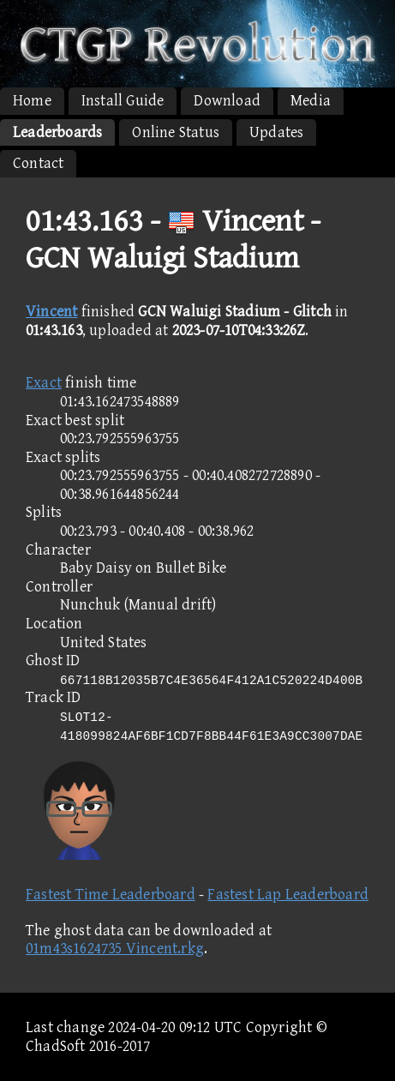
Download (227, 101)
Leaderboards (57, 132)
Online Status (175, 132)
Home (32, 101)
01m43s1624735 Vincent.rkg (115, 949)
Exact (44, 383)
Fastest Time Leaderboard (110, 895)
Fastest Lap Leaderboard (287, 895)
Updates (276, 132)
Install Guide (123, 101)
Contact (38, 163)
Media (310, 101)
